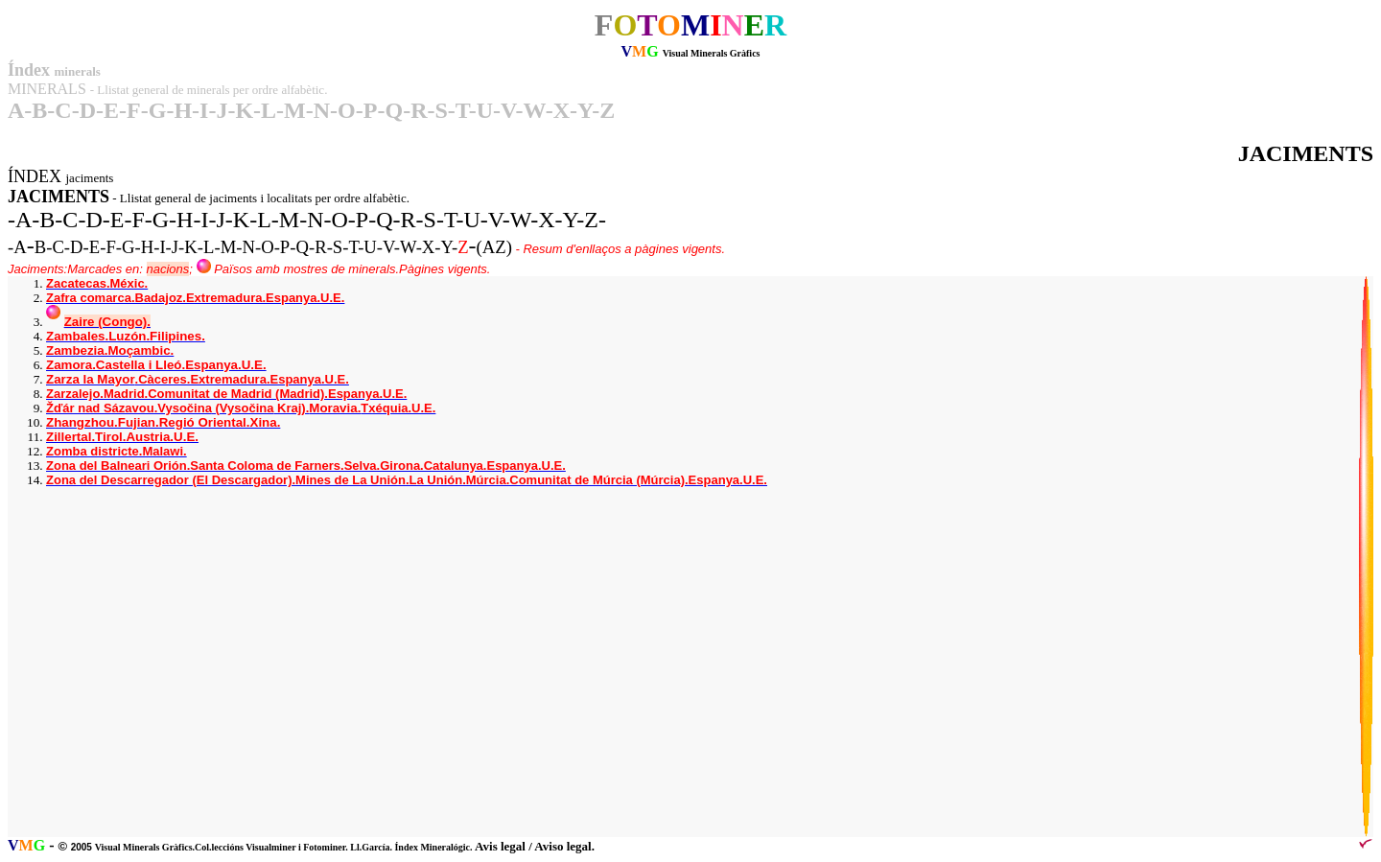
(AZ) (494, 247)
